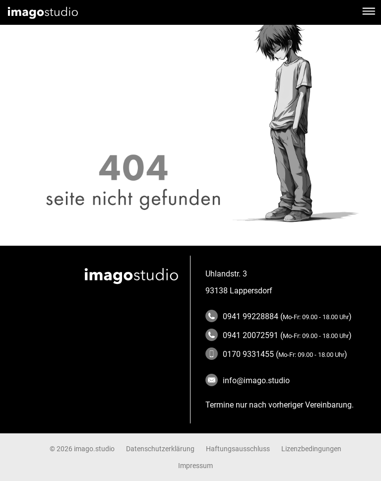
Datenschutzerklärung (160, 449)
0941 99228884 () (278, 316)
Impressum (195, 466)
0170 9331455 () (276, 354)
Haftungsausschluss (238, 449)
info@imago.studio (247, 380)
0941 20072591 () (278, 335)
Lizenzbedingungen (311, 449)
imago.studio (94, 449)
